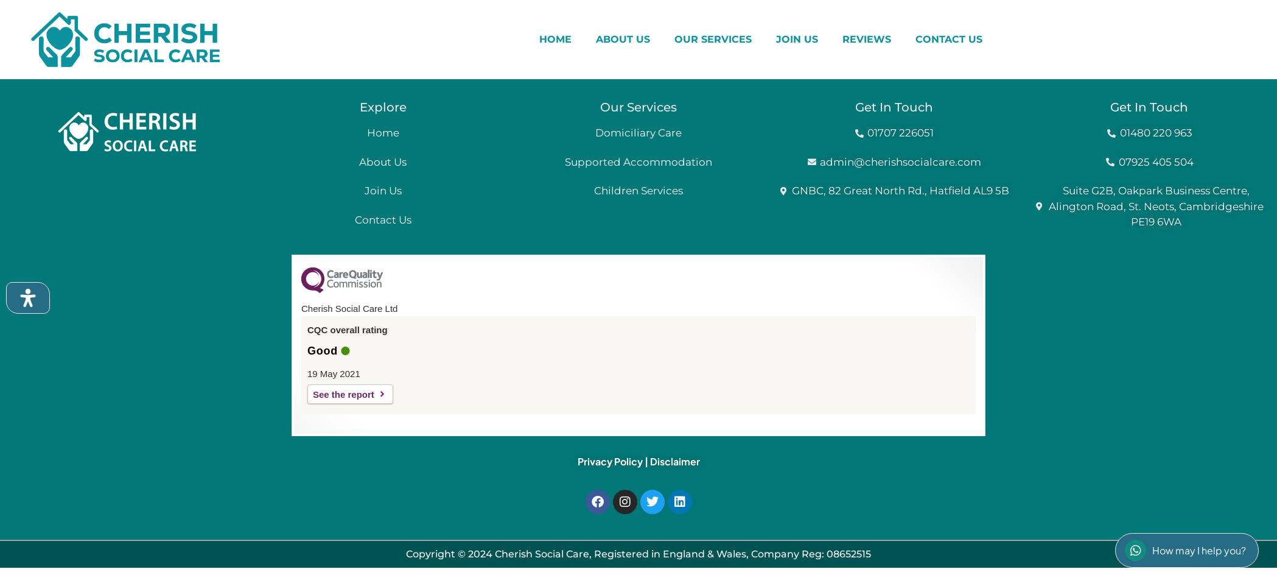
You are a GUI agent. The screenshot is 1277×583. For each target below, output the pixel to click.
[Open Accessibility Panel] (28, 298)
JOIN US (797, 39)
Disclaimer (675, 461)
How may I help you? (1185, 550)
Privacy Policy (610, 461)
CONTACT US (948, 39)
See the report (343, 394)
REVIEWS (866, 39)
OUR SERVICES (713, 39)
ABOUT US (623, 39)
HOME (555, 39)
